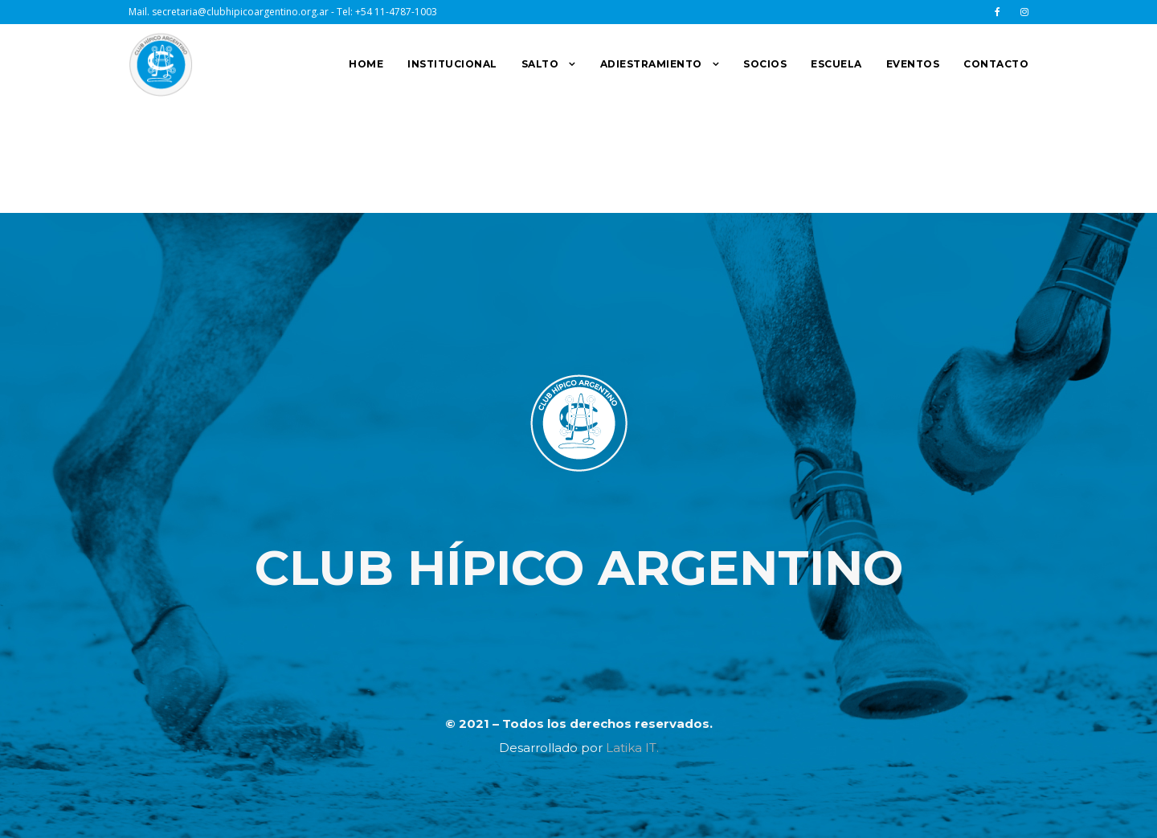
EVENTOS (913, 64)
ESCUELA (836, 64)
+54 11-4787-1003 (396, 11)
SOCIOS (765, 64)
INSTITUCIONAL (452, 64)
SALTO (540, 64)
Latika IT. (632, 747)
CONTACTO (995, 64)
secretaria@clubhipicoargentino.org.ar (240, 11)
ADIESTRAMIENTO (651, 64)
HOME (366, 64)
